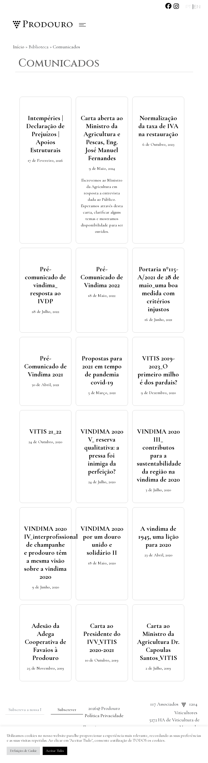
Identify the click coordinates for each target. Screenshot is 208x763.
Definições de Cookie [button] (23, 751)
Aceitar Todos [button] (55, 751)
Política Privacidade (104, 715)
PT (188, 7)
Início (18, 47)
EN (197, 7)
